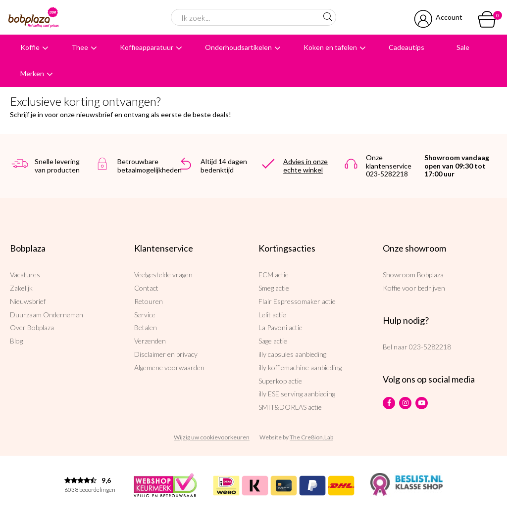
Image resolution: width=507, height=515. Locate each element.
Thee (79, 47)
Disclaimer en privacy (166, 354)
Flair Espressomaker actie (297, 301)
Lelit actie (272, 314)
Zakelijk (21, 288)
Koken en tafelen (330, 47)
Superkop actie (280, 381)
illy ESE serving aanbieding (296, 393)
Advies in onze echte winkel (305, 165)
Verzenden (150, 341)
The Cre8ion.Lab (311, 437)
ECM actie (273, 274)
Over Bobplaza (32, 327)
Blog (16, 341)
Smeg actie (273, 288)
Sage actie (272, 341)
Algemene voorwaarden (169, 367)
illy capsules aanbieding (292, 354)
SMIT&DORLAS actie (290, 407)
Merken (32, 73)
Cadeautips (406, 47)
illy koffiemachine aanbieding (300, 367)
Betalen (145, 327)
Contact (146, 288)
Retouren (148, 301)
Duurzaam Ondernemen (46, 314)
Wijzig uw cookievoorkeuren (212, 437)
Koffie (30, 47)
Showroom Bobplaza (413, 274)
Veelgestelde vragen (163, 274)
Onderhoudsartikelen (238, 47)
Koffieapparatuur (146, 47)
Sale (462, 47)
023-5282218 (430, 347)
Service (144, 314)
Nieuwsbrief (28, 301)
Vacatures (25, 274)
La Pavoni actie (280, 327)
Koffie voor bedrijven (414, 288)
